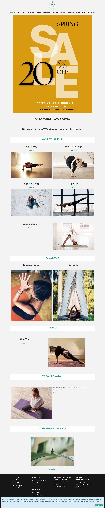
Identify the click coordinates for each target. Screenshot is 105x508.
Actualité (38, 12)
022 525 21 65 (36, 493)
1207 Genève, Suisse (59, 486)
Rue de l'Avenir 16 (59, 484)
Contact (62, 12)
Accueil (12, 12)
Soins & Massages (28, 12)
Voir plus (31, 228)
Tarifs (83, 12)
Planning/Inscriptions (73, 12)
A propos (55, 12)
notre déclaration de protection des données (54, 499)
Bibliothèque (46, 12)
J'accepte (99, 505)
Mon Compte (91, 12)
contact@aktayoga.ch (39, 495)
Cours (18, 12)
